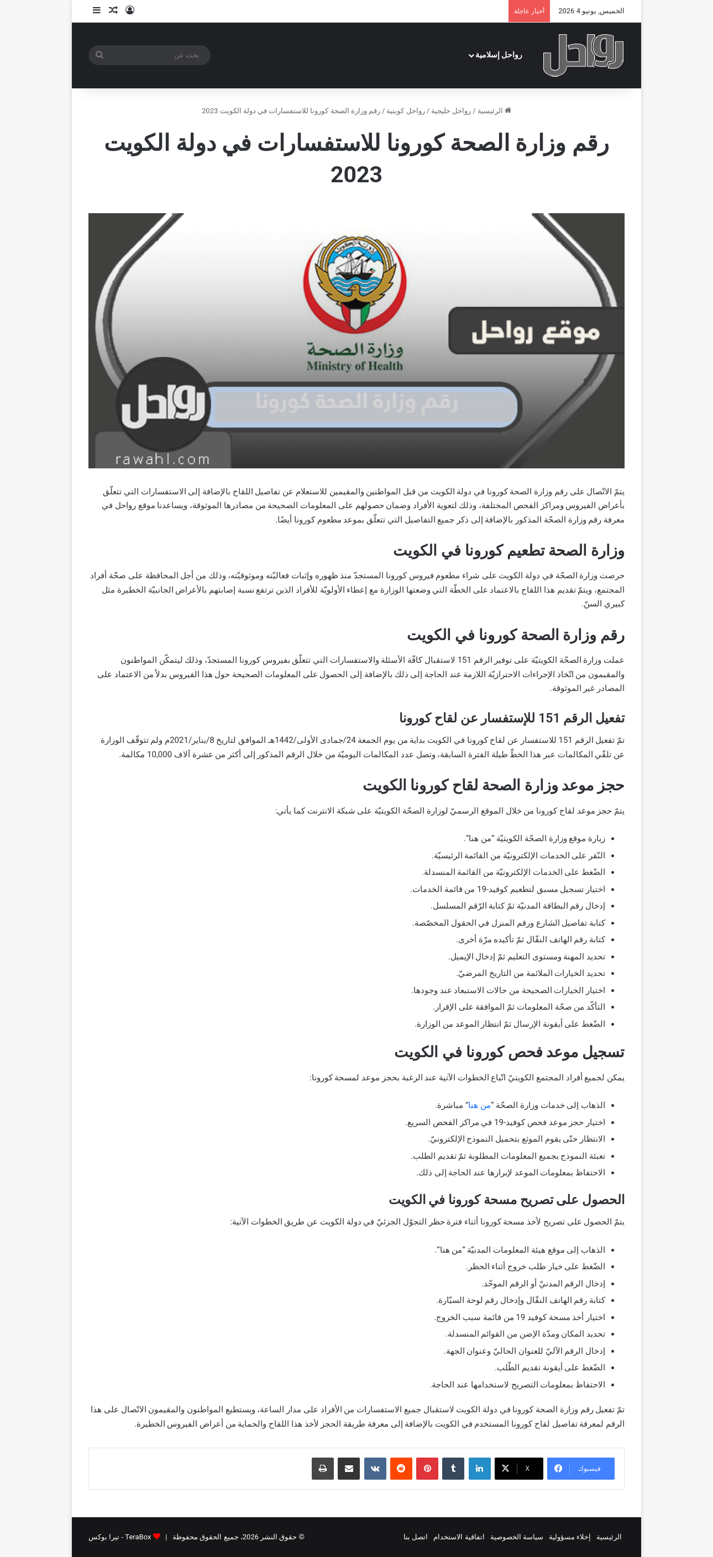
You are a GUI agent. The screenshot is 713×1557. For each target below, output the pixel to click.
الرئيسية (494, 111)
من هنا (479, 1105)
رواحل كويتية (405, 111)
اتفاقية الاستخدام (458, 1537)
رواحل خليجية (451, 111)
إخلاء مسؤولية (570, 1537)
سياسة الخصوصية (516, 1537)
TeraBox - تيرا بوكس (119, 1537)
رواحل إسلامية (499, 55)
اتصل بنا (415, 1537)
